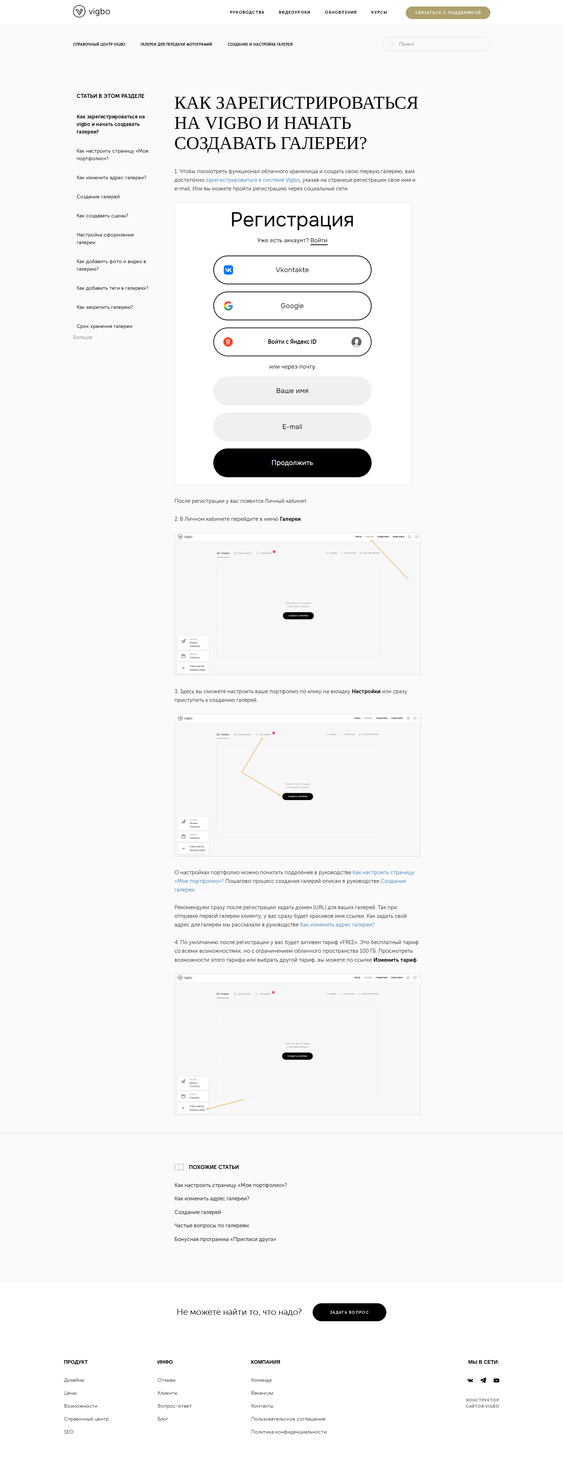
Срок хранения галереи (104, 326)
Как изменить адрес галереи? (111, 177)
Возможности (80, 1406)
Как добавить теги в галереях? (112, 288)
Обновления (341, 12)
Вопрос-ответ (175, 1406)
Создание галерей (98, 196)
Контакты (262, 1406)
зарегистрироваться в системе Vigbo (253, 180)
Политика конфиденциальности (289, 1432)
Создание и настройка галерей (260, 44)
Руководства (247, 12)
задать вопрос (349, 1312)
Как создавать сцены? (102, 215)
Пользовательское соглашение (288, 1419)
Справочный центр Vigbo (99, 44)
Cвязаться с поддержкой (448, 12)
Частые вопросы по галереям (211, 1226)
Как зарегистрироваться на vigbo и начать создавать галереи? (111, 124)
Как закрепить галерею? (105, 307)
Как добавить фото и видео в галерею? (111, 265)
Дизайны (74, 1380)
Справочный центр (86, 1419)
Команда (261, 1380)
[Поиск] (436, 44)
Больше (82, 337)
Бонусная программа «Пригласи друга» (225, 1239)
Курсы (379, 12)
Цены (70, 1393)
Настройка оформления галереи (105, 238)
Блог (163, 1419)
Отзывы (167, 1380)
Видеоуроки (294, 12)
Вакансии (262, 1393)
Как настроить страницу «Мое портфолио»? (113, 154)
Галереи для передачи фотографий (176, 44)
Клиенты (167, 1393)
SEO (69, 1432)
